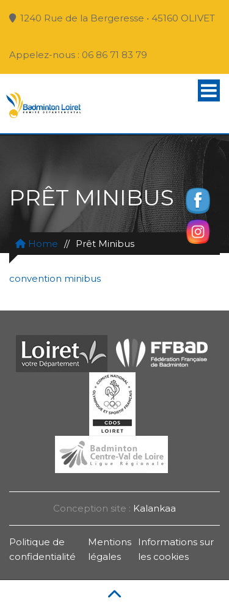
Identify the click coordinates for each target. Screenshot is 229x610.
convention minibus (55, 278)
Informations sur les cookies (176, 549)
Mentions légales (109, 549)
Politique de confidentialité (42, 549)
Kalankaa (154, 508)
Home (36, 243)
